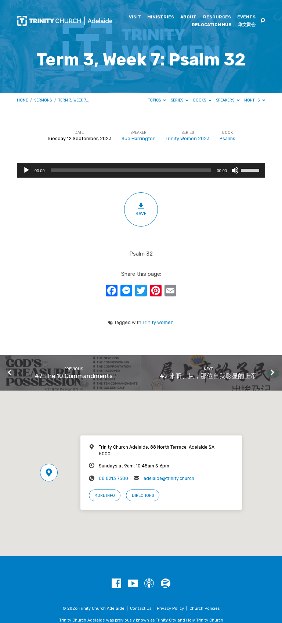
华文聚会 (247, 25)
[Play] (26, 170)
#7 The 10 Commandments (74, 376)
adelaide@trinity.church (169, 478)
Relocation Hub (212, 25)
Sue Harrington (139, 138)
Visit (135, 17)
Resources (217, 17)
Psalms (227, 138)
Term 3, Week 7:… (74, 100)
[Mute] (235, 170)
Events (246, 17)
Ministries (160, 17)
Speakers (228, 100)
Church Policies (204, 608)
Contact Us (140, 608)
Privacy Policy (170, 608)
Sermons (43, 100)
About (188, 17)
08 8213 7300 (113, 478)
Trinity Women (158, 322)
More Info (104, 495)
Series (180, 100)
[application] (141, 170)
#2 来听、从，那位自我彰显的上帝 (208, 376)
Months (254, 100)
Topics (157, 100)
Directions (143, 495)
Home (22, 100)
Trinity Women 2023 (188, 138)
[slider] (131, 170)
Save (141, 209)
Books (202, 100)
